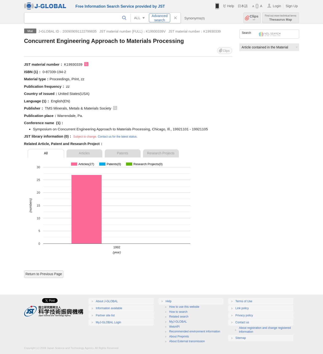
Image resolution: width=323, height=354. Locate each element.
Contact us (242, 322)
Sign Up (292, 6)
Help (230, 6)
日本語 (243, 6)
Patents (122, 153)
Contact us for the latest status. (117, 136)
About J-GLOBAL (107, 301)
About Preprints (179, 336)
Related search (179, 316)
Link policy (242, 308)
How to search (178, 311)
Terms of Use (243, 301)
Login (277, 6)
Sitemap (240, 338)
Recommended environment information (194, 331)
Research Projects (160, 153)
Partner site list (105, 315)
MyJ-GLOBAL (178, 321)
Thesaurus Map (280, 17)
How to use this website (184, 306)
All (46, 153)
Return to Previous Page (44, 274)
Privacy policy (244, 315)
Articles (84, 153)
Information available (109, 308)
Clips (254, 18)
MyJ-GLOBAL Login (108, 322)
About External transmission (187, 341)
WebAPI (174, 326)
